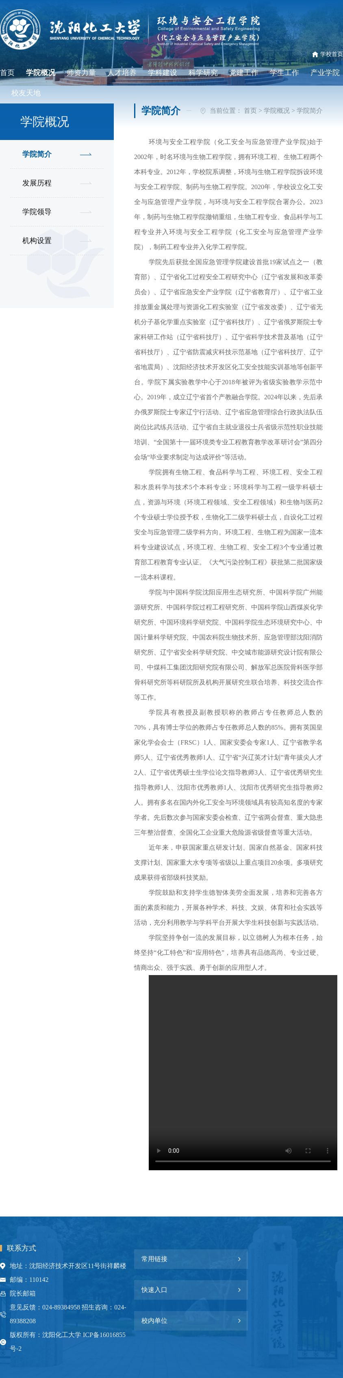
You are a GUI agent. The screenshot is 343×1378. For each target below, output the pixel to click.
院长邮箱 (23, 1293)
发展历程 (37, 183)
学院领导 (37, 212)
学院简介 (37, 154)
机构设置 (37, 241)
